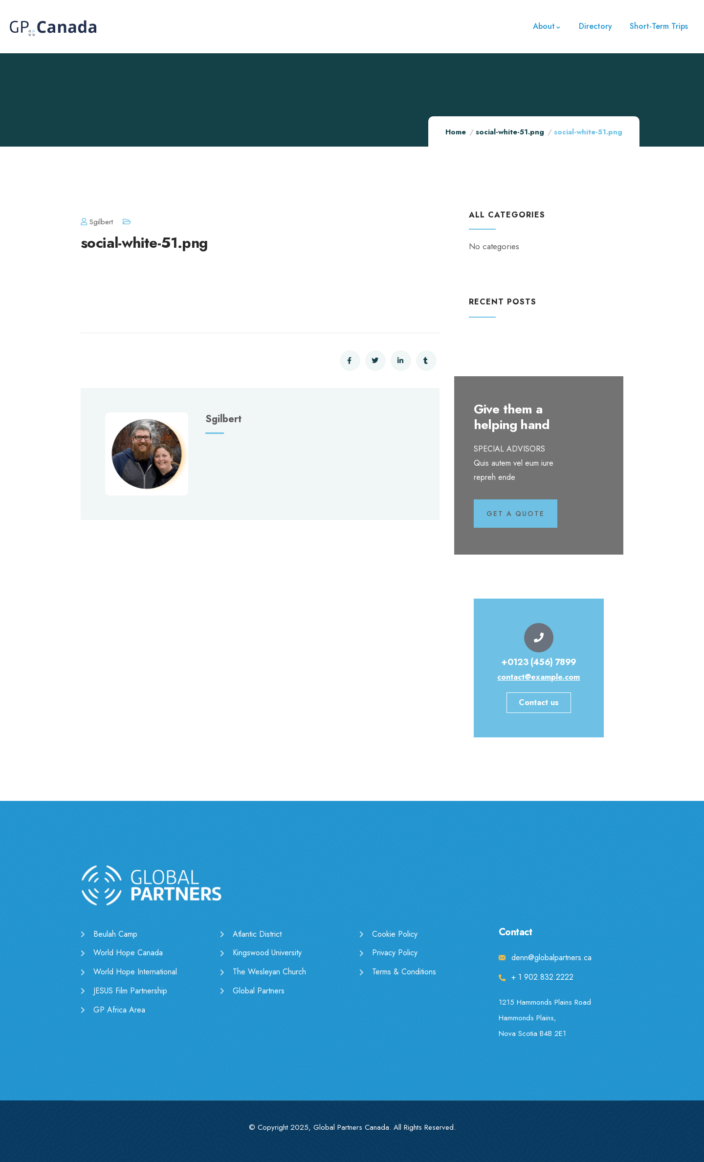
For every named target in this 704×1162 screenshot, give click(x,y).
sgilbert (97, 221)
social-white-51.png (510, 132)
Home (455, 132)
